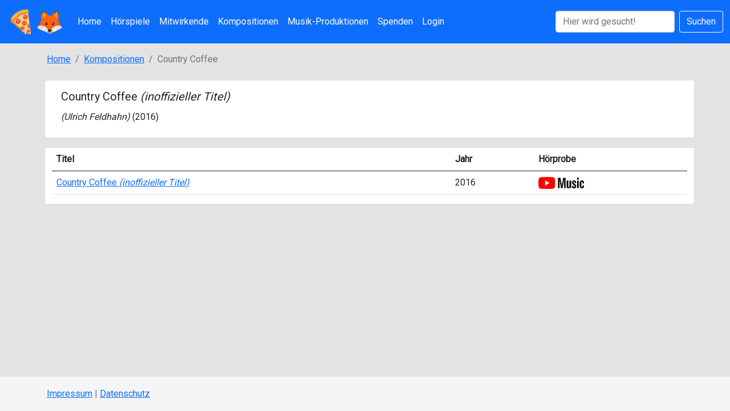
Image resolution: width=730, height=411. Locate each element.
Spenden (395, 21)
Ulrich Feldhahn (95, 116)
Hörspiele (130, 21)
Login (433, 21)
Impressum (69, 393)
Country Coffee (122, 182)
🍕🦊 (35, 21)
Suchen (701, 21)
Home (90, 21)
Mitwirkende (184, 21)
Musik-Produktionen (327, 21)
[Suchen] (615, 22)
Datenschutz (125, 393)
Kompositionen (248, 21)
